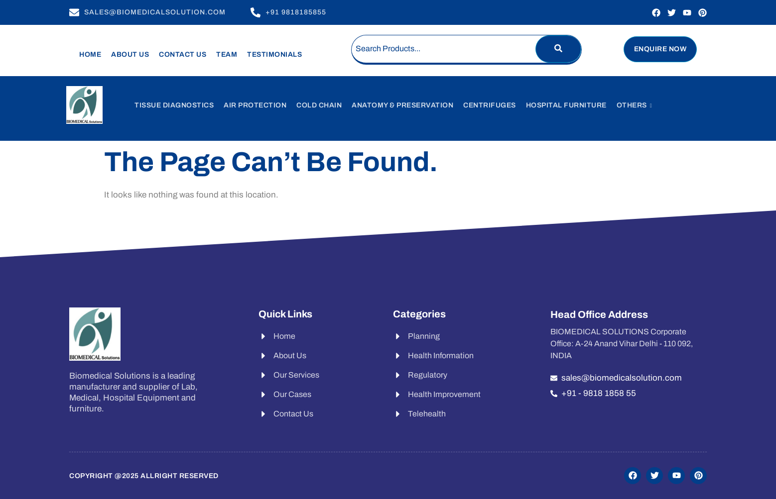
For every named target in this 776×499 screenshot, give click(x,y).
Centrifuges (489, 105)
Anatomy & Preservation (402, 105)
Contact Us (182, 54)
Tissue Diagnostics (174, 105)
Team (226, 54)
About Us (130, 54)
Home (90, 54)
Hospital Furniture (566, 105)
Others (634, 105)
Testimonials (274, 54)
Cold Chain (319, 105)
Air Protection (255, 105)
